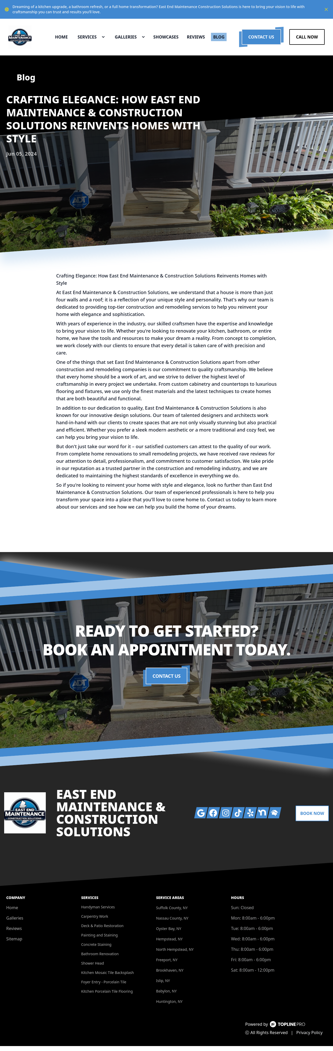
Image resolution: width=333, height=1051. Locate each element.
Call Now (307, 39)
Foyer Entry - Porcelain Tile (103, 986)
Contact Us (261, 39)
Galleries (14, 923)
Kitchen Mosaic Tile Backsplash (107, 977)
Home (12, 912)
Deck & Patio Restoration (102, 930)
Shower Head (92, 968)
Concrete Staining (96, 949)
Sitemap (14, 944)
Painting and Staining (99, 940)
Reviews (14, 933)
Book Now (312, 818)
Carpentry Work (94, 921)
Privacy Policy (309, 1037)
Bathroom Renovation (100, 958)
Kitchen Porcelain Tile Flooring (107, 996)
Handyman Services (98, 911)
